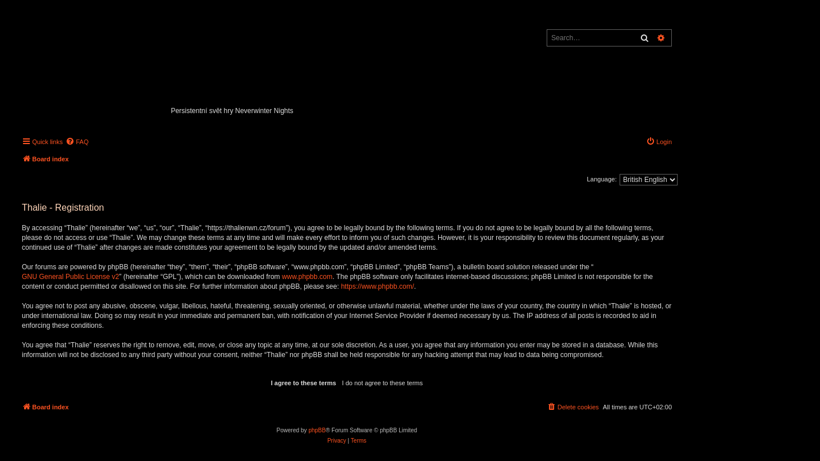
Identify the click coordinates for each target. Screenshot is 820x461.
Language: (602, 179)
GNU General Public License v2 (70, 277)
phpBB (317, 430)
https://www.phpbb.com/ (377, 286)
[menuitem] (76, 142)
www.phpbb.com (307, 277)
